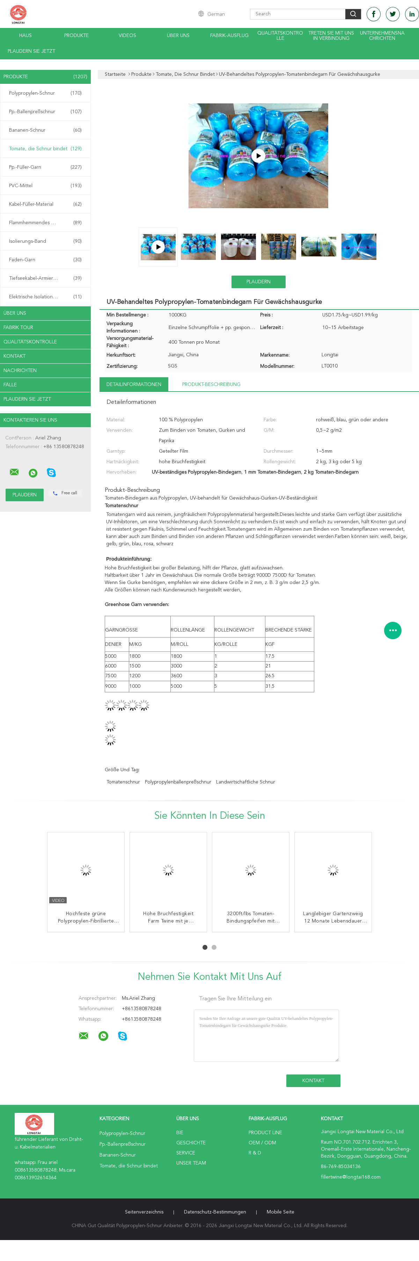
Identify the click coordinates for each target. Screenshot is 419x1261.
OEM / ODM (262, 1142)
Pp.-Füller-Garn (45, 167)
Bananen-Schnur (45, 130)
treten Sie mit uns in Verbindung (331, 36)
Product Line (265, 1132)
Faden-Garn (45, 259)
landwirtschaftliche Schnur (245, 782)
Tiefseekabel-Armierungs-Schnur (45, 278)
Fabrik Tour (18, 327)
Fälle (10, 384)
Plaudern (259, 281)
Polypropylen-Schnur (45, 93)
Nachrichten (20, 370)
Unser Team (191, 1163)
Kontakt (14, 356)
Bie (179, 1132)
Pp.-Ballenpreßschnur (45, 111)
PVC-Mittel (45, 185)
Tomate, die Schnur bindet (45, 148)
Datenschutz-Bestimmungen (215, 1212)
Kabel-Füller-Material (45, 204)
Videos (127, 35)
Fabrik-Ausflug (229, 35)
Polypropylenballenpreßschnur (178, 782)
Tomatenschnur (123, 782)
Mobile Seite (280, 1212)
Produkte (76, 35)
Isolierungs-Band (45, 241)
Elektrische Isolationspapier (45, 296)
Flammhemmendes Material (45, 222)
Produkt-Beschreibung (211, 384)
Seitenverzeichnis (144, 1212)
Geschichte (191, 1142)
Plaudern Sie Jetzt (31, 51)
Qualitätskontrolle (280, 36)
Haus (25, 35)
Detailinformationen (133, 384)
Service (185, 1153)
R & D (255, 1153)
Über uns (178, 35)
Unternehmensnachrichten (382, 36)
